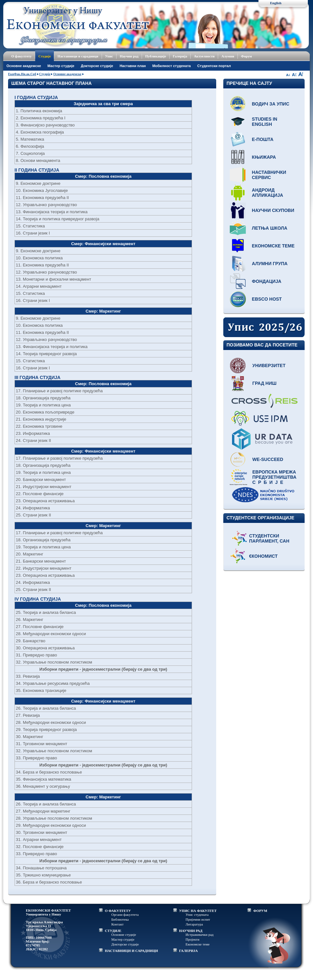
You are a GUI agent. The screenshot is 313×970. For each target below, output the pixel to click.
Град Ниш (264, 383)
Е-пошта (263, 139)
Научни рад (129, 56)
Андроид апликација (267, 192)
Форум (246, 56)
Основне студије (123, 934)
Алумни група (270, 263)
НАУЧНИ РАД (190, 931)
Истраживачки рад (200, 934)
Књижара (264, 157)
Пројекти (192, 939)
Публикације (155, 56)
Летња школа (270, 228)
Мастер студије (60, 66)
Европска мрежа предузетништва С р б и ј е (274, 477)
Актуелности (204, 56)
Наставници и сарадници (77, 56)
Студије (44, 56)
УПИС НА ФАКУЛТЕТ (198, 911)
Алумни (227, 56)
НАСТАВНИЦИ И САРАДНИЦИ (131, 951)
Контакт (117, 924)
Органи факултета (125, 914)
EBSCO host (267, 299)
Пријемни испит (198, 919)
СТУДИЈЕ (113, 931)
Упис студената (197, 914)
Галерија (180, 56)
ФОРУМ (260, 911)
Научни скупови (273, 210)
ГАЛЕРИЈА (188, 951)
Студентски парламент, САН (269, 538)
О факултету (21, 56)
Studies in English (265, 121)
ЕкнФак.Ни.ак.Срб (22, 74)
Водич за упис (270, 103)
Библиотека (120, 919)
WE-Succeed (267, 459)
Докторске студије (97, 66)
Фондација (266, 281)
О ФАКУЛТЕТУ (118, 911)
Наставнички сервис (269, 175)
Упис (109, 56)
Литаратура (194, 924)
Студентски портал (214, 66)
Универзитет (269, 365)
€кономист (263, 556)
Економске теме (273, 245)
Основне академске (23, 66)
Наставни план (133, 66)
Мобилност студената (171, 66)
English (275, 3)
